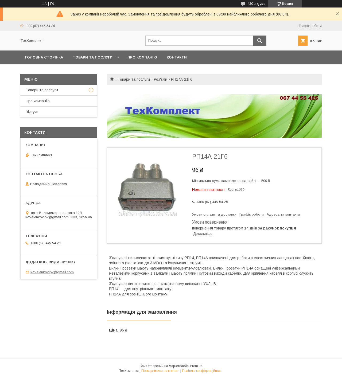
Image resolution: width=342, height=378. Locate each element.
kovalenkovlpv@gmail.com (52, 272)
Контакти (177, 57)
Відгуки (32, 112)
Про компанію (142, 57)
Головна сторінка (44, 57)
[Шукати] (259, 41)
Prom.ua (196, 366)
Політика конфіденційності (202, 371)
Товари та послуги (92, 57)
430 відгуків (256, 4)
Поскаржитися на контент (160, 371)
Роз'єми (160, 79)
